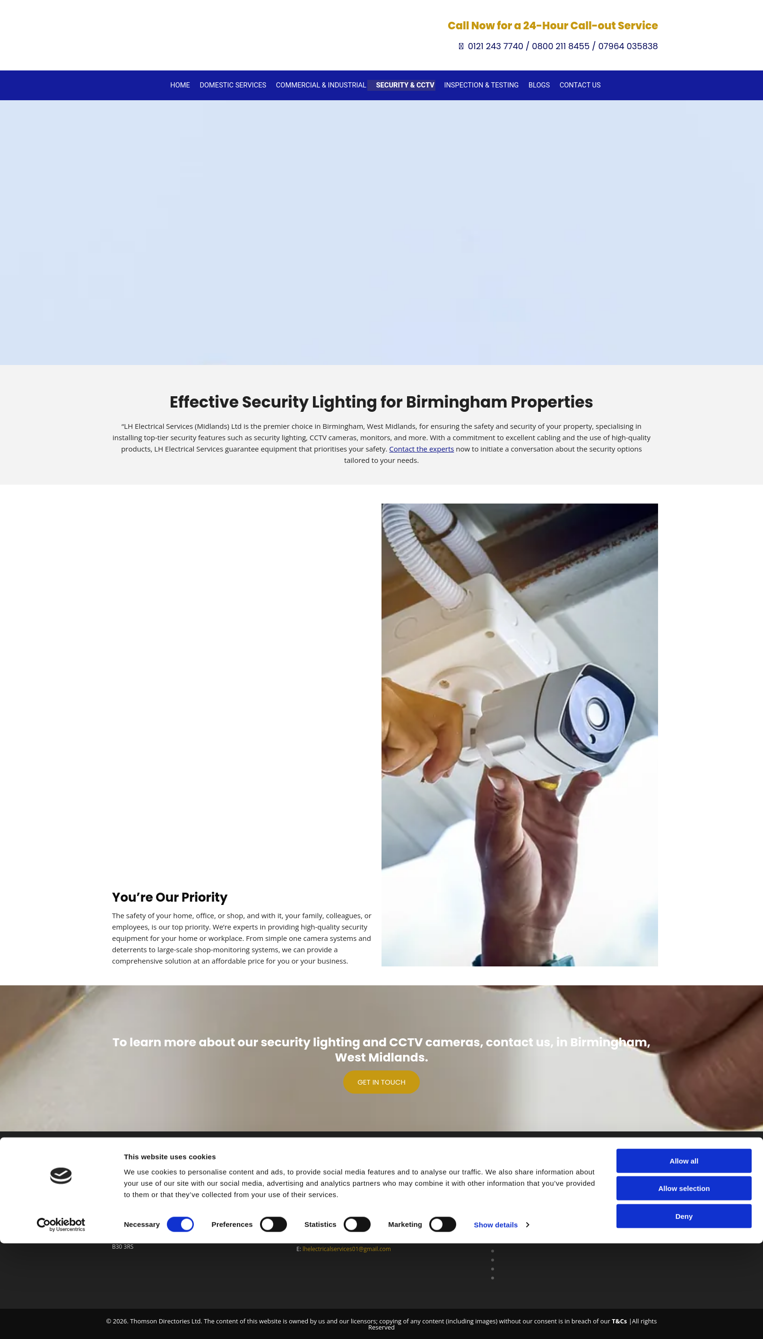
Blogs (533, 84)
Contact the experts (421, 447)
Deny (684, 1311)
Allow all (684, 1256)
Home (189, 84)
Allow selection (684, 1284)
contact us (518, 1041)
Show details (496, 1320)
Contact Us (573, 84)
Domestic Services (240, 84)
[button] (381, 1080)
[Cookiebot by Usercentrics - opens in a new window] (61, 1320)
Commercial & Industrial (324, 84)
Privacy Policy (498, 1218)
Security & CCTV (405, 84)
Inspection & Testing (478, 84)
